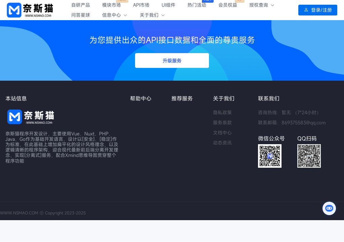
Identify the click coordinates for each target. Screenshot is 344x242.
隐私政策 (222, 112)
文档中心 (222, 132)
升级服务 (172, 60)
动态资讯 (222, 142)
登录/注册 (318, 10)
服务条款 (222, 122)
